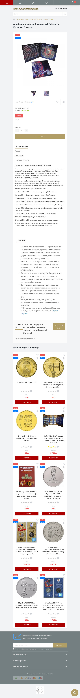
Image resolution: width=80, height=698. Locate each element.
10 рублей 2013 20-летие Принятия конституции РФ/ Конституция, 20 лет (53, 385)
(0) (32, 102)
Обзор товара (21, 146)
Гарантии (19, 151)
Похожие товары (22, 160)
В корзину (40, 136)
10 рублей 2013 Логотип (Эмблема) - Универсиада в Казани (26, 438)
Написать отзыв (59, 326)
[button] (33, 2)
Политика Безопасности (29, 649)
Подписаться (60, 645)
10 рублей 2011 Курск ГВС (27, 383)
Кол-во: (18, 127)
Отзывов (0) (19, 155)
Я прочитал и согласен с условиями (33, 649)
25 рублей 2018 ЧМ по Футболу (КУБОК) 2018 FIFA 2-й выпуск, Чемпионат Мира (26, 605)
